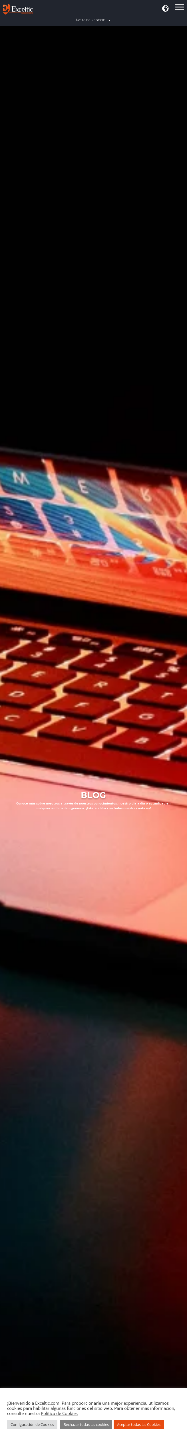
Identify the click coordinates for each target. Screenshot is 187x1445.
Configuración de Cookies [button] (32, 1424)
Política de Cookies (59, 1413)
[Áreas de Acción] (179, 8)
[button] (165, 9)
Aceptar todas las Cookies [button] (138, 1424)
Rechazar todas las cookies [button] (86, 1424)
